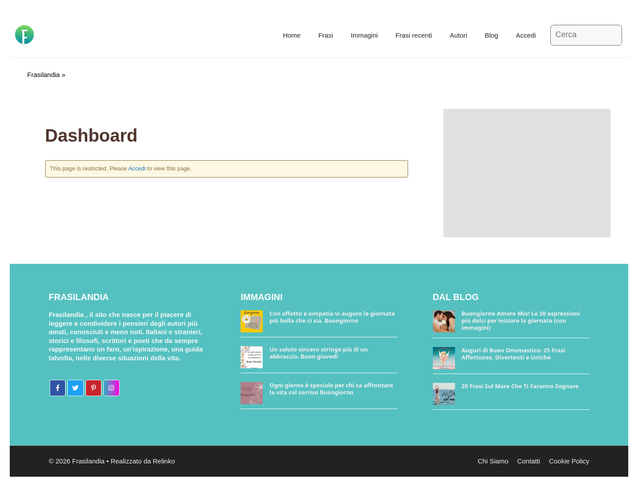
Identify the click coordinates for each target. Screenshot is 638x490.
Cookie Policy (569, 461)
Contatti (528, 461)
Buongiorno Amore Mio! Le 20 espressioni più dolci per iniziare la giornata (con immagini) (521, 320)
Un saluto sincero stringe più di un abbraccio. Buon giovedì (318, 352)
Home (291, 35)
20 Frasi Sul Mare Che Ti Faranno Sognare (520, 386)
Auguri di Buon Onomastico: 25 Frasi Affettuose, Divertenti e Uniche (513, 353)
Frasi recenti (414, 35)
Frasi (325, 35)
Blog (491, 35)
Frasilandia (43, 74)
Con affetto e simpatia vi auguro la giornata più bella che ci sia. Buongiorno (332, 316)
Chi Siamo (493, 461)
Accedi (526, 35)
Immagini (364, 35)
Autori (458, 35)
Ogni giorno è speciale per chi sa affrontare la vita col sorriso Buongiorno (331, 388)
